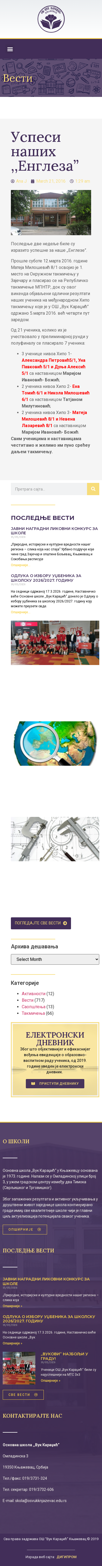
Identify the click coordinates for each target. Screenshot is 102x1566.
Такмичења (33, 1013)
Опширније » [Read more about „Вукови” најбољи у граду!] (50, 1381)
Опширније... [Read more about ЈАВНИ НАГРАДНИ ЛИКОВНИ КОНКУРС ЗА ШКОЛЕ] (20, 565)
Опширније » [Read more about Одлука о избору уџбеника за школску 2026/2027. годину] (12, 1343)
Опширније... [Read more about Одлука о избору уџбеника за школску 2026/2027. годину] (20, 612)
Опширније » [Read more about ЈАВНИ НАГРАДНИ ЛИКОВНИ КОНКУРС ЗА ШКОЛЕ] (12, 1306)
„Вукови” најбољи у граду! (64, 1356)
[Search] (93, 489)
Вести (27, 1000)
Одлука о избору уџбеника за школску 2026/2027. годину (46, 578)
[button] (9, 48)
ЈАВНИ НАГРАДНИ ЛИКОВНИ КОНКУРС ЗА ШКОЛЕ (54, 531)
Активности (33, 993)
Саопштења (33, 1006)
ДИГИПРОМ (66, 1557)
